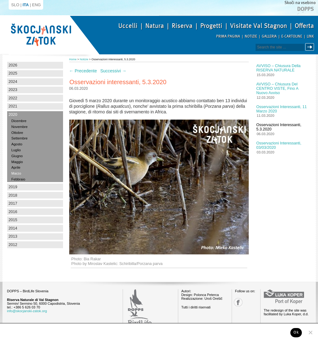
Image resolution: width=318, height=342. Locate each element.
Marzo (16, 173)
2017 (13, 203)
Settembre (19, 138)
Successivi (113, 70)
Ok (296, 332)
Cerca (310, 47)
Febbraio (18, 179)
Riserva (182, 26)
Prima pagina (228, 36)
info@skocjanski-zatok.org (27, 311)
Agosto (16, 144)
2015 (13, 220)
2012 (13, 245)
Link (310, 36)
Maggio (17, 162)
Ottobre (17, 133)
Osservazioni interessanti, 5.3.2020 (278, 127)
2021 (13, 106)
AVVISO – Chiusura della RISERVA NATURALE (278, 68)
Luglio (16, 150)
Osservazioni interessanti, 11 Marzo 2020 (281, 109)
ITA (26, 4)
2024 (13, 82)
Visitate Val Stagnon (258, 26)
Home (73, 59)
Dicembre (18, 121)
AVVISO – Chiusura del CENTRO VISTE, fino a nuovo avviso (277, 88)
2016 (13, 212)
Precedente (83, 70)
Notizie (251, 36)
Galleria (269, 36)
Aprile (15, 167)
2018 (13, 195)
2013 (13, 236)
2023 (13, 90)
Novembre (19, 127)
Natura (154, 26)
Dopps (305, 9)
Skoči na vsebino (300, 2)
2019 (13, 187)
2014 (13, 228)
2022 (13, 98)
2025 (13, 73)
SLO (15, 4)
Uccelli (128, 26)
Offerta (304, 26)
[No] (310, 332)
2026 (13, 65)
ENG (36, 4)
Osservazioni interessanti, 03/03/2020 (278, 145)
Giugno (17, 156)
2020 (13, 114)
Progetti (211, 26)
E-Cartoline (291, 36)
